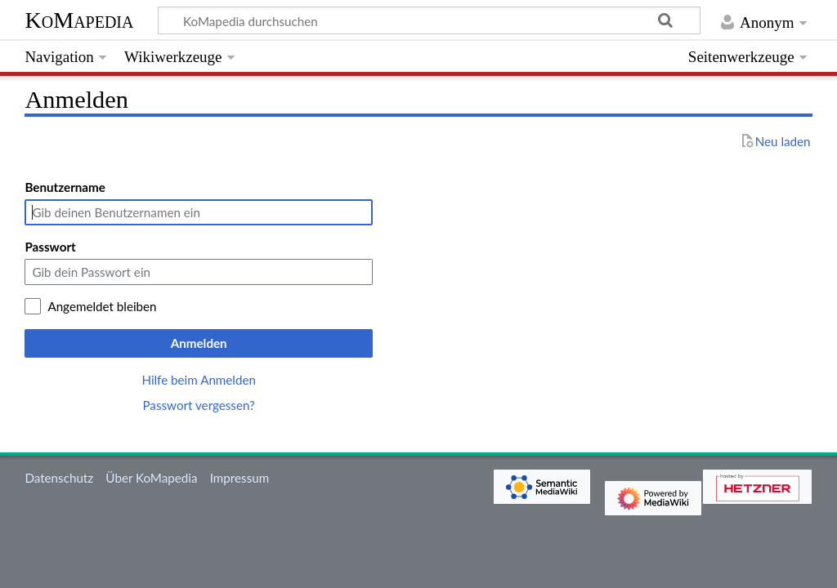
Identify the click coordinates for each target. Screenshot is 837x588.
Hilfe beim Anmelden (198, 379)
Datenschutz (59, 477)
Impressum (240, 477)
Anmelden (199, 343)
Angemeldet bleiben (101, 306)
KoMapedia (79, 20)
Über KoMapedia (151, 477)
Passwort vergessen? (198, 405)
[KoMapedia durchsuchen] (429, 20)
